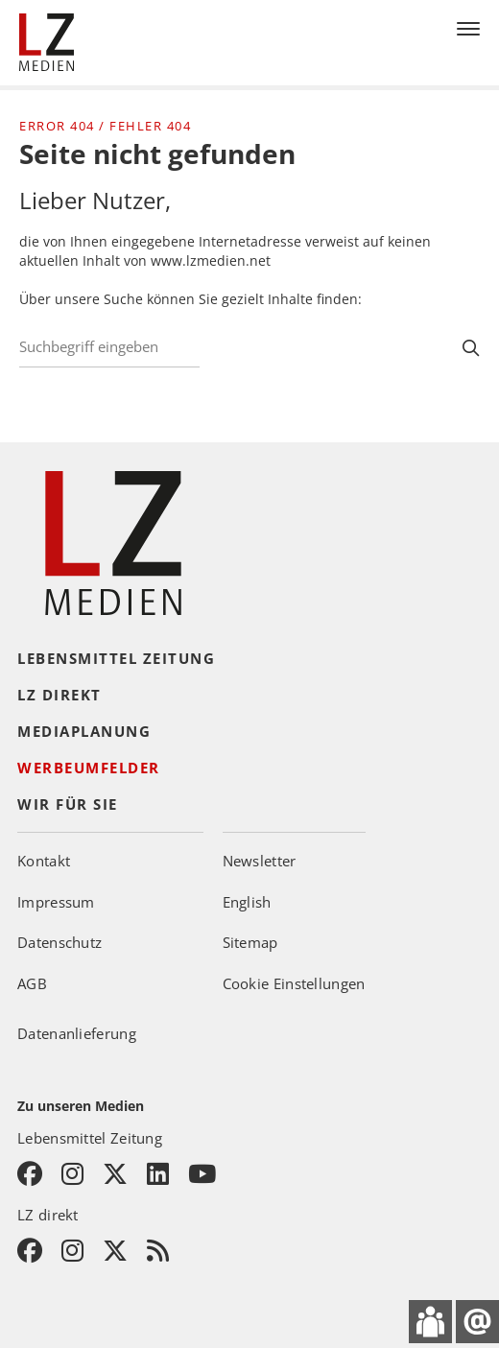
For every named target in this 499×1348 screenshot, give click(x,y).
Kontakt (43, 860)
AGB (32, 983)
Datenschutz (59, 942)
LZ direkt (59, 694)
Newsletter (260, 860)
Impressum (56, 901)
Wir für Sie (67, 804)
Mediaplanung (84, 731)
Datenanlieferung (76, 1033)
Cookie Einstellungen (294, 983)
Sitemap (250, 942)
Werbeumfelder (88, 767)
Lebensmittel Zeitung (116, 658)
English (247, 901)
